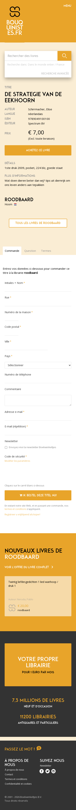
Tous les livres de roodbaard (37, 223)
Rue (7, 297)
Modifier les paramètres (17, 460)
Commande (12, 251)
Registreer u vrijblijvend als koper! (22, 514)
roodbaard (19, 199)
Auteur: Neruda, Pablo (20, 599)
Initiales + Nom (14, 283)
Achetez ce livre (38, 150)
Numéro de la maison (18, 312)
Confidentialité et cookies (18, 783)
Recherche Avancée (55, 73)
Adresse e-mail (13, 412)
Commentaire (13, 389)
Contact (9, 774)
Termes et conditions (16, 779)
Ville (7, 341)
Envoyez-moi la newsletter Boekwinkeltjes (30, 447)
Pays (7, 356)
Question (30, 251)
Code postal (12, 326)
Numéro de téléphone (18, 374)
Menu (67, 5)
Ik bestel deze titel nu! (38, 495)
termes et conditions (16, 509)
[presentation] (33, 473)
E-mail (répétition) (15, 426)
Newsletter (11, 441)
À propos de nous (14, 769)
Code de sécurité (15, 456)
